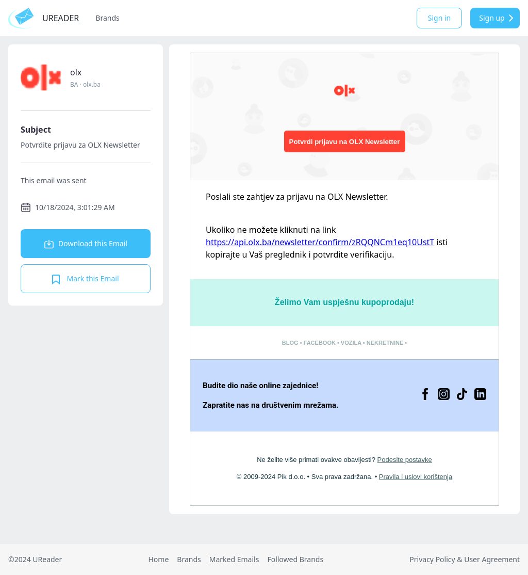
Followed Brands (295, 559)
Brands (107, 18)
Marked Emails (234, 559)
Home (158, 559)
